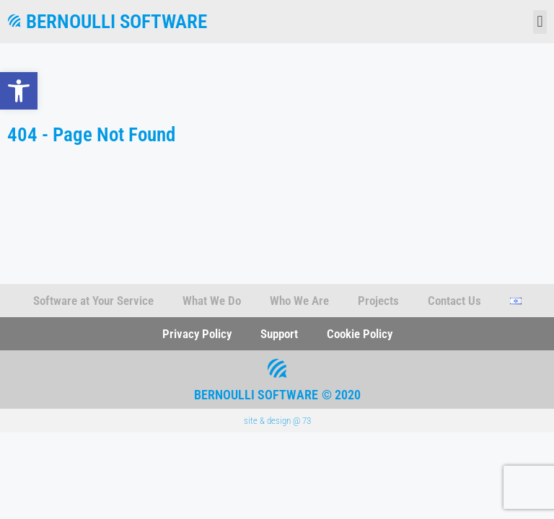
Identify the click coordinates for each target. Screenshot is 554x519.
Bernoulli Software (116, 21)
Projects (378, 300)
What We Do (212, 300)
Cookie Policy (359, 334)
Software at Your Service (93, 300)
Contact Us (454, 300)
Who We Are (299, 300)
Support (279, 334)
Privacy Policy (197, 334)
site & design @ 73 (277, 420)
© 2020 (341, 394)
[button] (19, 91)
